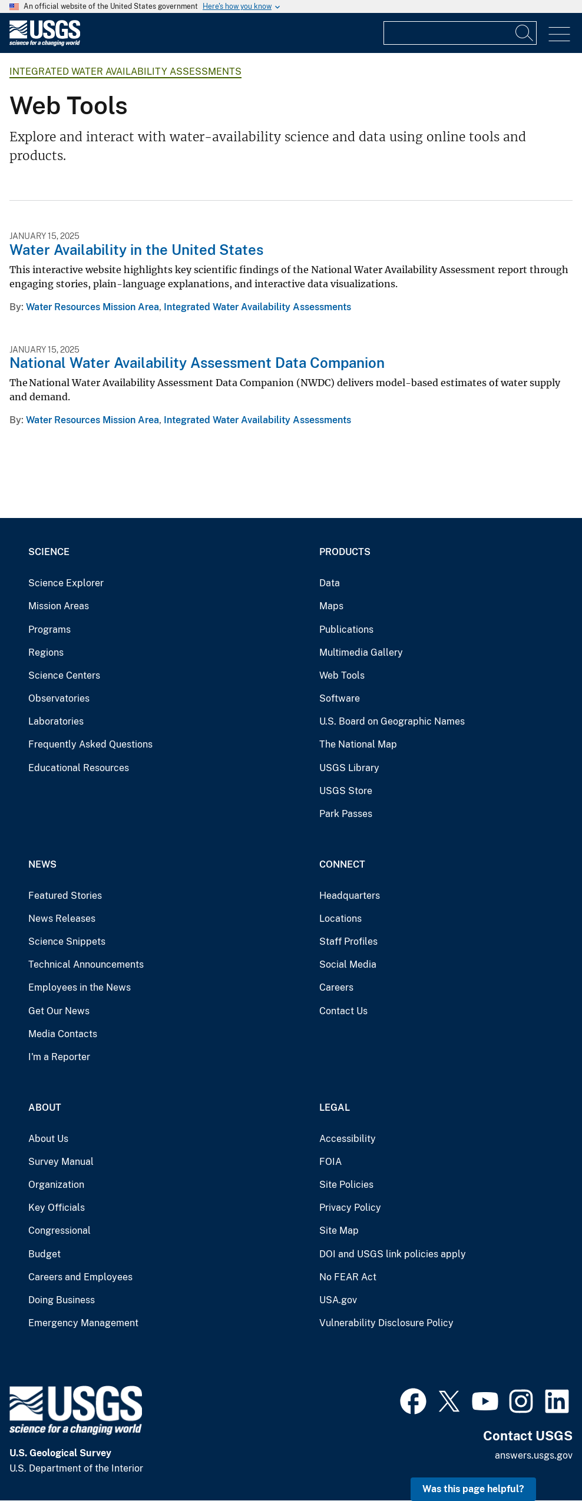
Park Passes (345, 813)
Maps (331, 606)
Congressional (59, 1230)
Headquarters (349, 895)
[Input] (460, 33)
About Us (48, 1138)
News (42, 864)
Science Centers (64, 675)
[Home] (44, 43)
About (44, 1107)
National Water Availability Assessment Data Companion (197, 362)
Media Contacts (62, 1034)
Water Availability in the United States (136, 249)
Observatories (59, 698)
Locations (340, 918)
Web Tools (342, 675)
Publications (346, 629)
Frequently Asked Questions (90, 744)
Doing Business (61, 1300)
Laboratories (56, 721)
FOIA (330, 1161)
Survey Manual (61, 1161)
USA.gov (338, 1300)
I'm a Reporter (59, 1056)
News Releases (61, 918)
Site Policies (346, 1184)
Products (345, 551)
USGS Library (349, 767)
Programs (49, 629)
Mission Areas (58, 606)
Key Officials (56, 1207)
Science (49, 551)
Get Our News (59, 1011)
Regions (46, 652)
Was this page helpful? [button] (473, 1489)
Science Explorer (66, 583)
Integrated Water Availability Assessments (125, 71)
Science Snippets (66, 941)
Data (329, 583)
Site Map (339, 1230)
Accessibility (347, 1138)
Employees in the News (79, 987)
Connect (342, 864)
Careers (336, 987)
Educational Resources (78, 767)
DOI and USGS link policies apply (392, 1254)
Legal (334, 1107)
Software (339, 698)
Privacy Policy (350, 1207)
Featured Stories (65, 895)
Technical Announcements (86, 964)
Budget (44, 1254)
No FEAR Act (347, 1277)
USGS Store (345, 790)
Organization (56, 1184)
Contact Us (343, 1011)
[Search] (525, 33)
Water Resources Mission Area (92, 307)
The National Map (358, 744)
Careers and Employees (80, 1277)
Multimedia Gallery (361, 652)
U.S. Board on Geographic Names (392, 721)
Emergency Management (83, 1323)
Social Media (347, 964)
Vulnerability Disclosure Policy (386, 1323)
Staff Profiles (348, 941)
